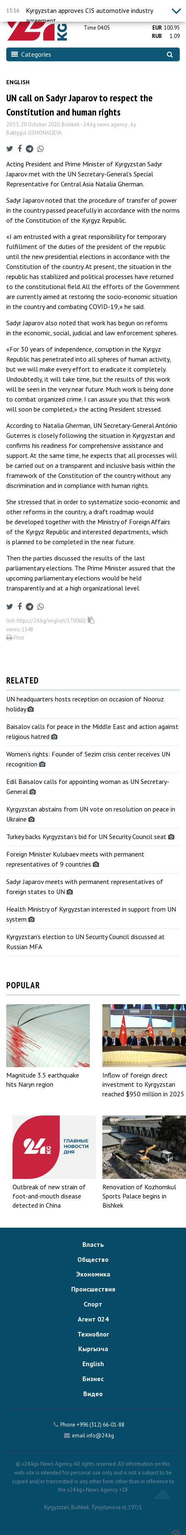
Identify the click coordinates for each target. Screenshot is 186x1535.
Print (15, 637)
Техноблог (93, 1334)
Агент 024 (93, 1319)
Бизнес (93, 1378)
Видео (93, 1393)
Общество (93, 1259)
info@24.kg (100, 1435)
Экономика (93, 1274)
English (18, 82)
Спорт (93, 1304)
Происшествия (93, 1289)
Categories (31, 54)
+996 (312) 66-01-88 (100, 1424)
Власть (93, 1244)
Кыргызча (93, 1348)
